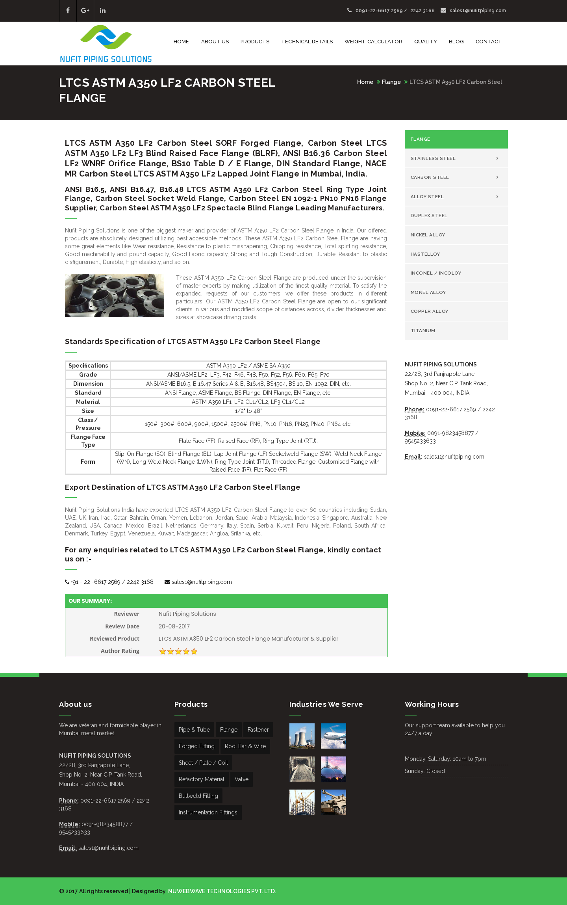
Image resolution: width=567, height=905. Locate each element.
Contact (489, 42)
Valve (241, 779)
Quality (425, 42)
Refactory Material (201, 779)
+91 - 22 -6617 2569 (92, 582)
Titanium (423, 330)
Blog (456, 42)
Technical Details (307, 42)
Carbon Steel (430, 177)
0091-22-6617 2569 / (377, 10)
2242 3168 (422, 10)
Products (255, 42)
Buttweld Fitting (198, 796)
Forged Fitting (197, 746)
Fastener (258, 730)
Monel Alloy (428, 292)
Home (181, 42)
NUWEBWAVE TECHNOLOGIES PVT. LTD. (221, 891)
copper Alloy (429, 311)
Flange (391, 82)
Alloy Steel (427, 196)
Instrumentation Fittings (208, 812)
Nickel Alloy (428, 235)
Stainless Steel (433, 158)
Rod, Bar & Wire (245, 746)
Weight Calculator (373, 42)
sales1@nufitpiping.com (473, 10)
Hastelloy (425, 254)
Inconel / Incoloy (436, 273)
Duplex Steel (429, 215)
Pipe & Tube (194, 730)
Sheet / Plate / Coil (203, 763)
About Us (215, 42)
